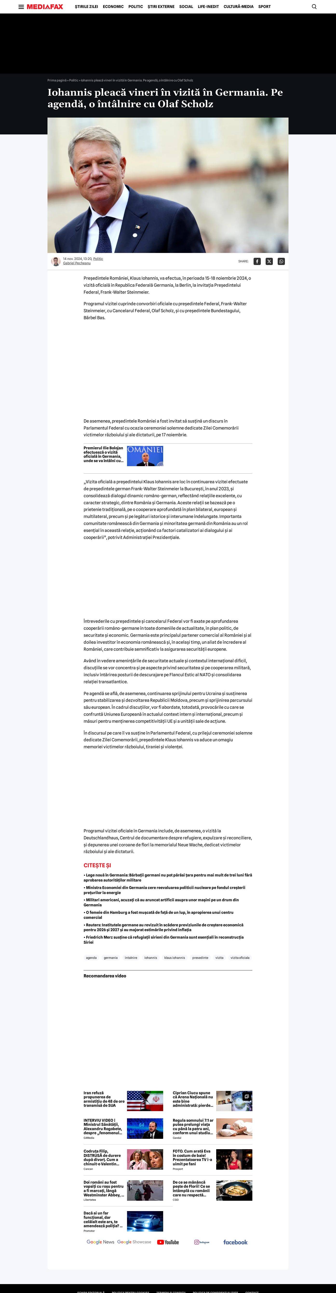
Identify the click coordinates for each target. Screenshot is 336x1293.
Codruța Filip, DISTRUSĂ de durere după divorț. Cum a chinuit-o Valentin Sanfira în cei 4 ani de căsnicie (103, 1157)
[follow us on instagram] (202, 1243)
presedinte (200, 958)
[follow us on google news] (100, 1243)
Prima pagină (57, 80)
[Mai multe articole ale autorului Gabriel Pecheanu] (56, 261)
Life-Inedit (208, 7)
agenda (91, 958)
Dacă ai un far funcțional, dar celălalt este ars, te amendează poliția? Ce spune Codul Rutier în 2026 (104, 1219)
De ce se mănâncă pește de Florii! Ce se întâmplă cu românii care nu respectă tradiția (191, 1188)
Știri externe (161, 7)
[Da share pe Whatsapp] (281, 261)
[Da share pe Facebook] (257, 261)
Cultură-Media (239, 7)
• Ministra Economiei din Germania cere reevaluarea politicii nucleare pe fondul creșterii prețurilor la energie (164, 890)
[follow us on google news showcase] (134, 1243)
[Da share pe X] (269, 261)
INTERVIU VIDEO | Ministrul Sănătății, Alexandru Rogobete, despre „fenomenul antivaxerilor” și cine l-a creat (103, 1126)
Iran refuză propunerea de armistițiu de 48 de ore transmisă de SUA (104, 1099)
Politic (135, 7)
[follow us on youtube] (168, 1243)
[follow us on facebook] (235, 1242)
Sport (264, 7)
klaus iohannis (174, 958)
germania (111, 958)
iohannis (150, 958)
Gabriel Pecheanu (77, 263)
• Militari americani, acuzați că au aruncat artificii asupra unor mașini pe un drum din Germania (161, 902)
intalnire (131, 958)
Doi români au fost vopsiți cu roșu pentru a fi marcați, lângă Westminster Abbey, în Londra (104, 1188)
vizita (219, 958)
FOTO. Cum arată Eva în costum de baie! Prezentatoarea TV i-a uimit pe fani (192, 1157)
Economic (113, 7)
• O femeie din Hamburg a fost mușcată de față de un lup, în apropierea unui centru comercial (159, 915)
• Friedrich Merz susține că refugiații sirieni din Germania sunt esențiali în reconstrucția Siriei (164, 940)
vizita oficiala (240, 958)
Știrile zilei (86, 7)
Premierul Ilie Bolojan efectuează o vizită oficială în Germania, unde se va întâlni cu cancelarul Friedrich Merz (103, 454)
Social (186, 7)
